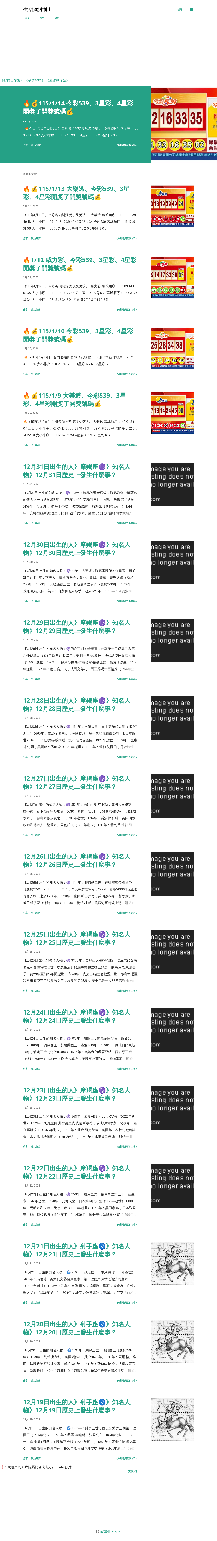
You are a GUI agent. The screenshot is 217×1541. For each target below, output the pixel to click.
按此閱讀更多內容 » (127, 145)
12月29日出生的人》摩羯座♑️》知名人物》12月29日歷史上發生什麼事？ (76, 626)
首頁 (25, 17)
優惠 (55, 17)
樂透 (40, 17)
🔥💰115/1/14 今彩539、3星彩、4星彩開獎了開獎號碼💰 (78, 107)
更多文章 (133, 1471)
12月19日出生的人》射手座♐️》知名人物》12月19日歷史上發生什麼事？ (76, 1406)
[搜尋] (180, 9)
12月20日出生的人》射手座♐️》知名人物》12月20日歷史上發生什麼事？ (76, 1328)
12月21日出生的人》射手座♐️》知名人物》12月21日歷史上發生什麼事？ (76, 1250)
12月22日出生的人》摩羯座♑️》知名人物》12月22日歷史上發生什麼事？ (76, 1172)
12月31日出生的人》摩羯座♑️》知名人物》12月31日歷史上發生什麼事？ (76, 470)
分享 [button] (25, 145)
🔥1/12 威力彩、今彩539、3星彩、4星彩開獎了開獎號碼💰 (79, 264)
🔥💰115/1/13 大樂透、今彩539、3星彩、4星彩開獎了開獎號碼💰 (76, 193)
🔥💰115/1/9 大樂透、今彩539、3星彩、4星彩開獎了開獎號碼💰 (74, 399)
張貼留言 (36, 145)
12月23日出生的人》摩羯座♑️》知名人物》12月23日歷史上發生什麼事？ (76, 1094)
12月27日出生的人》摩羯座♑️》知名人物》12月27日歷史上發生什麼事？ (76, 782)
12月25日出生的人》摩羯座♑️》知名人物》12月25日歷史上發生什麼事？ (76, 938)
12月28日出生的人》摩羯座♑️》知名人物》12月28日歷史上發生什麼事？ (76, 704)
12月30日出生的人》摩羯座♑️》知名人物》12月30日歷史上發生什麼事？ (76, 548)
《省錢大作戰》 (12, 80)
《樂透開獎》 (35, 80)
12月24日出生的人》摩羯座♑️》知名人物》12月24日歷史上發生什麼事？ (76, 1016)
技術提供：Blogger (108, 1531)
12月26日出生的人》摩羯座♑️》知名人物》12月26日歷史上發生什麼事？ (76, 860)
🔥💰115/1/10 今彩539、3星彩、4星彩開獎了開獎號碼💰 (78, 335)
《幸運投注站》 (58, 80)
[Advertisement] (101, 51)
